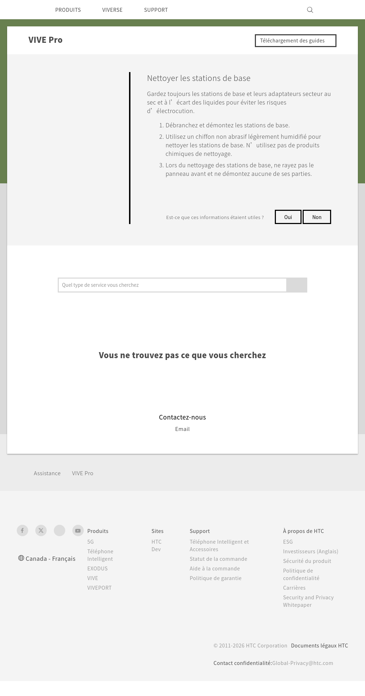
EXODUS (99, 583)
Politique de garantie (218, 593)
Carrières (295, 602)
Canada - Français (52, 573)
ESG (289, 556)
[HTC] (25, 9)
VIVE (94, 593)
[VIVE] (339, 10)
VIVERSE (118, 9)
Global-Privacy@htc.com (298, 678)
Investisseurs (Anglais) (313, 566)
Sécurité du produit (309, 576)
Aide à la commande (217, 583)
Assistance (48, 487)
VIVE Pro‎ (87, 487)
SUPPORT (166, 9)
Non (317, 225)
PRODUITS (70, 9)
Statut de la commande (221, 573)
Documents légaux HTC (316, 660)
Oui (287, 225)
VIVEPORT (101, 602)
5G (90, 556)
